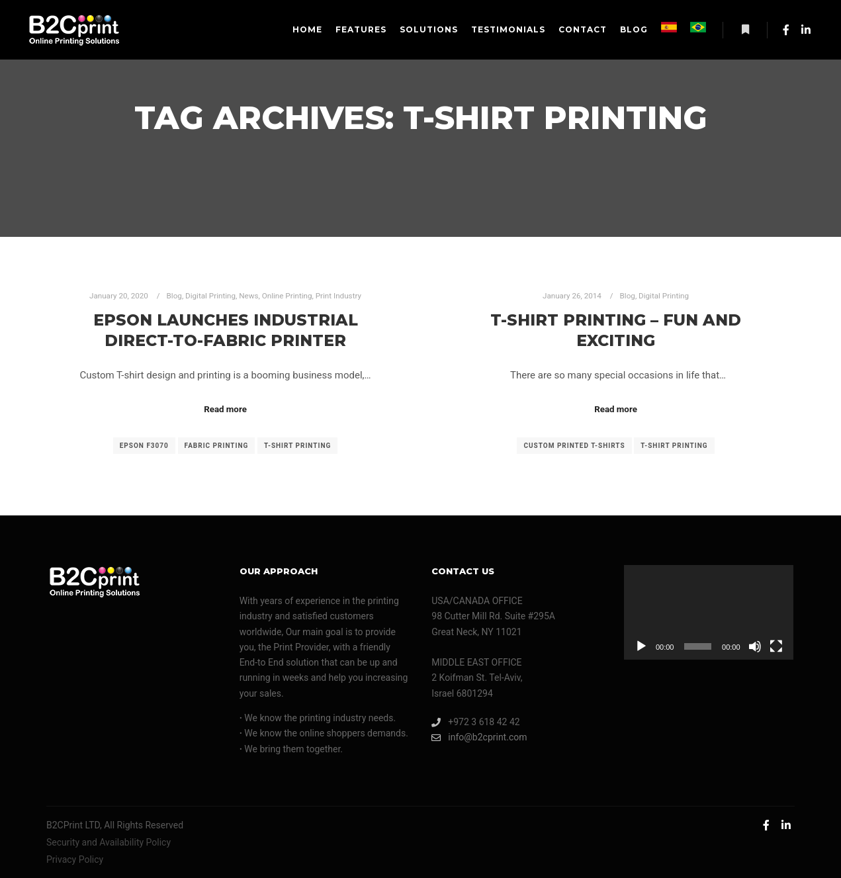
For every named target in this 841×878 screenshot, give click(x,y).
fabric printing (217, 445)
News (248, 295)
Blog (174, 295)
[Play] (641, 646)
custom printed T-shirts (574, 445)
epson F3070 (144, 445)
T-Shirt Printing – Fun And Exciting (615, 330)
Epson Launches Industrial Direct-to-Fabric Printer (225, 330)
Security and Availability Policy (108, 842)
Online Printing (287, 295)
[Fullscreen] (776, 646)
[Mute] (755, 646)
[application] (708, 612)
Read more (225, 409)
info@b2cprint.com (479, 737)
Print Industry (338, 295)
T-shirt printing (297, 445)
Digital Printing (210, 295)
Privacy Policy (74, 859)
